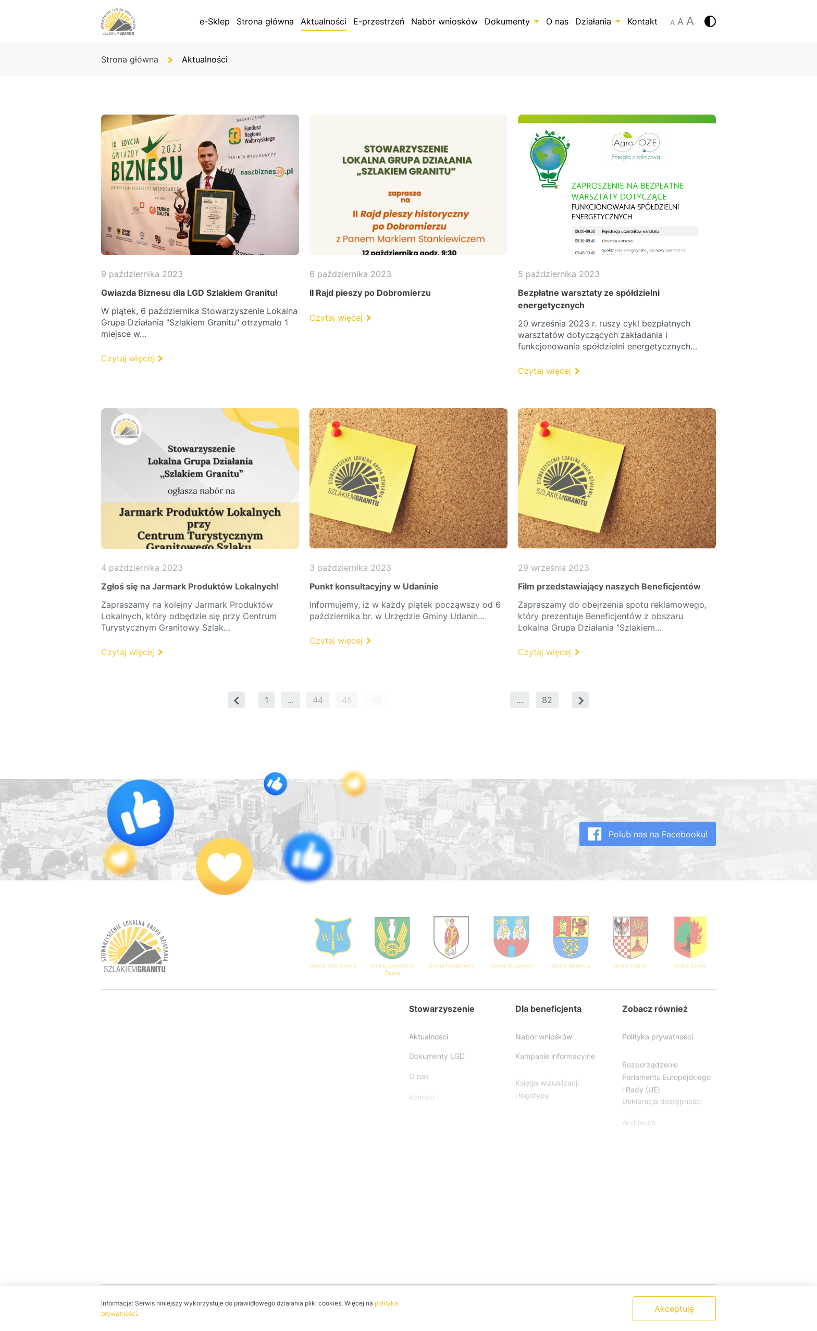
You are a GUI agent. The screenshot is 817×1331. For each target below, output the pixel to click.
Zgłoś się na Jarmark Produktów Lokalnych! (190, 586)
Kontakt (642, 21)
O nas (557, 21)
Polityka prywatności (657, 1048)
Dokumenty (512, 21)
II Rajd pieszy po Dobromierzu (370, 292)
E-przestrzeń (378, 21)
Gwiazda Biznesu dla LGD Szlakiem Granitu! (189, 292)
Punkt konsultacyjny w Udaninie (374, 586)
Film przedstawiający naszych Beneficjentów (609, 586)
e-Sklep (215, 21)
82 (547, 700)
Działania (598, 21)
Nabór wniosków (444, 21)
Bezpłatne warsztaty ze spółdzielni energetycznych (589, 298)
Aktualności (323, 21)
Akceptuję (674, 1308)
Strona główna (265, 21)
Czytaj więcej (131, 358)
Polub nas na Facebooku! (648, 847)
